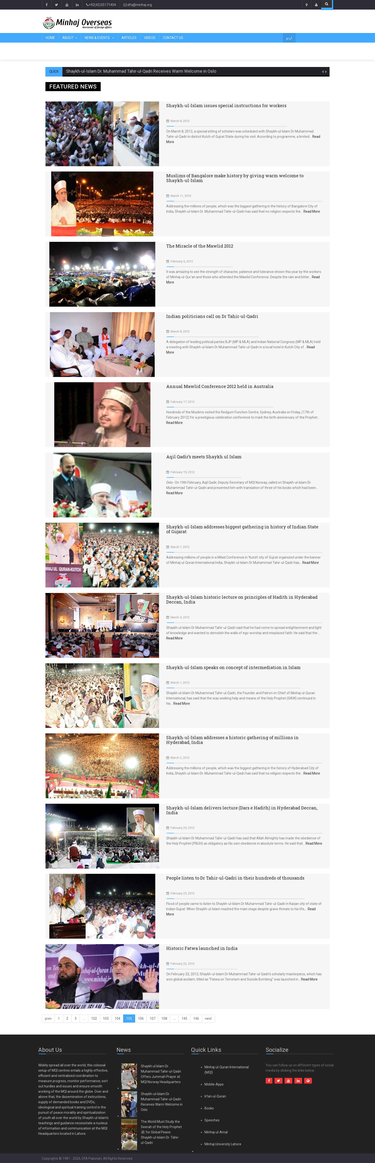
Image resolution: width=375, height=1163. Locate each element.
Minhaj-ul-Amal (216, 1132)
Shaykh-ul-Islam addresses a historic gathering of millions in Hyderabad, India (232, 740)
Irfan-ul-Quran (215, 1096)
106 (141, 1018)
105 (129, 1018)
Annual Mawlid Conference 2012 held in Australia (219, 386)
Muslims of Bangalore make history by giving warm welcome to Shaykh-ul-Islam (234, 178)
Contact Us (173, 38)
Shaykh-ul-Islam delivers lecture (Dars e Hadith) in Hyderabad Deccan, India (242, 810)
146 (196, 1018)
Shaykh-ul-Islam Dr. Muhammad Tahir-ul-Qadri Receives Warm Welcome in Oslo (141, 71)
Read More (311, 211)
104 (117, 1018)
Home (50, 38)
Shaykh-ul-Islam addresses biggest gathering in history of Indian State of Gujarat (242, 529)
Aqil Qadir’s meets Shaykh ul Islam (204, 457)
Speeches (212, 1120)
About (68, 38)
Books (209, 1108)
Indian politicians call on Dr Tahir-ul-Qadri (212, 316)
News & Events (97, 38)
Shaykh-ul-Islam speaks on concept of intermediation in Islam (233, 667)
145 (184, 1018)
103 (106, 1018)
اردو (289, 38)
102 (94, 1018)
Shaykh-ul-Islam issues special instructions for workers (226, 105)
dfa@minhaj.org (137, 5)
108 (164, 1018)
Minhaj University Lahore (222, 1144)
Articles (129, 38)
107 (152, 1018)
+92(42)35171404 (101, 5)
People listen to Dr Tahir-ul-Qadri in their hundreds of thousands (235, 878)
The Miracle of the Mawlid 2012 (199, 246)
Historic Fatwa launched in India (201, 948)
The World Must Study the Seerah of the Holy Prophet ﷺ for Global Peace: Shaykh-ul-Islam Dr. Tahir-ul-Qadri (161, 1132)
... (84, 1018)
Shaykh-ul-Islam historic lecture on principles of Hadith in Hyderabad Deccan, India (242, 599)
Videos (149, 38)
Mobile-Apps (214, 1084)
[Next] (208, 1018)
